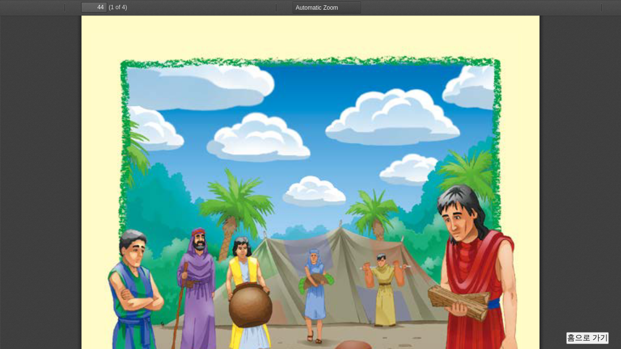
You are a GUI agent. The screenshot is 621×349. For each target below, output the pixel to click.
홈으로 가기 (587, 337)
